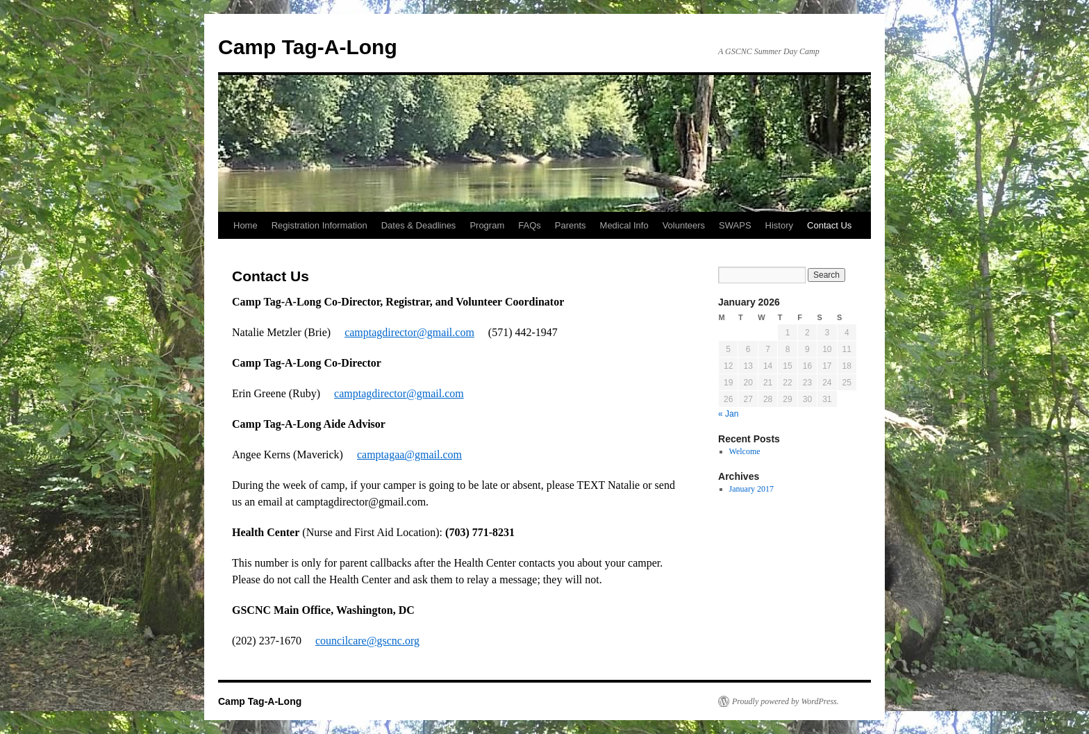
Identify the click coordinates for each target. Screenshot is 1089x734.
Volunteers (684, 225)
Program (486, 225)
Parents (570, 225)
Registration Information (319, 225)
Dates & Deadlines (418, 225)
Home (245, 225)
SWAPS (735, 225)
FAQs (529, 225)
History (779, 225)
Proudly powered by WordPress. (785, 701)
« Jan (728, 414)
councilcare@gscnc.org (367, 641)
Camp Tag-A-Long (307, 46)
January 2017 (751, 489)
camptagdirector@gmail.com (409, 332)
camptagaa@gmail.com (409, 454)
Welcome (744, 451)
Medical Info (624, 225)
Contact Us (829, 225)
